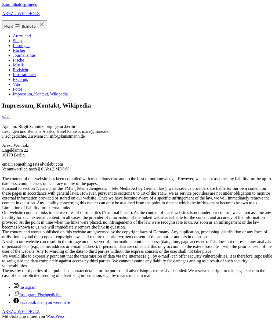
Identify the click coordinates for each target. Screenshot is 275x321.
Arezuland (22, 36)
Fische (18, 60)
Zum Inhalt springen (19, 4)
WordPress (55, 316)
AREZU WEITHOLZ (21, 13)
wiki (6, 117)
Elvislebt (20, 69)
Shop (17, 40)
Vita (16, 84)
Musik (18, 65)
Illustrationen (24, 74)
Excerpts (20, 79)
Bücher (19, 50)
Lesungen (21, 45)
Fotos (18, 89)
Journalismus (24, 55)
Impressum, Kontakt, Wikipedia (40, 94)
